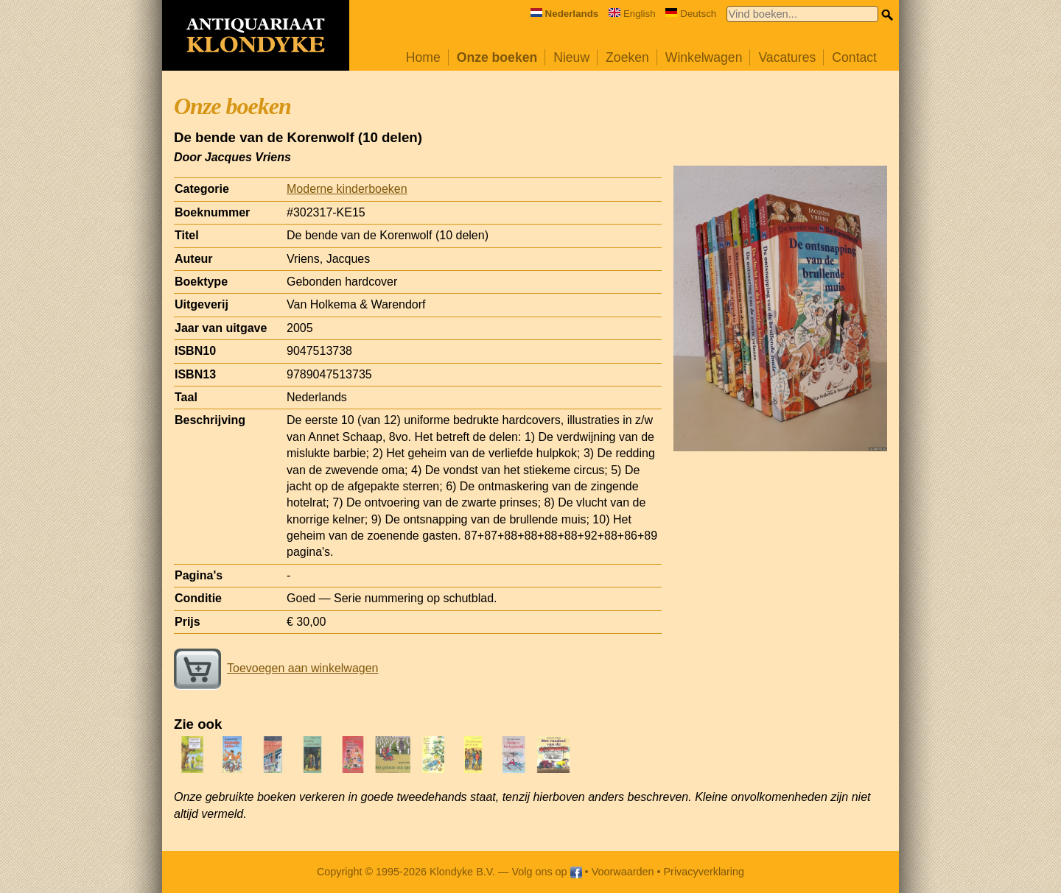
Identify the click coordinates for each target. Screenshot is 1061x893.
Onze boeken (497, 57)
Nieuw (571, 57)
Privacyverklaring (704, 872)
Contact (854, 57)
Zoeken (627, 57)
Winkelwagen (704, 57)
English (632, 13)
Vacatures (787, 57)
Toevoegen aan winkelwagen (276, 668)
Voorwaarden (623, 872)
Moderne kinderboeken (347, 189)
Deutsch (690, 13)
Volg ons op (546, 872)
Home (423, 57)
